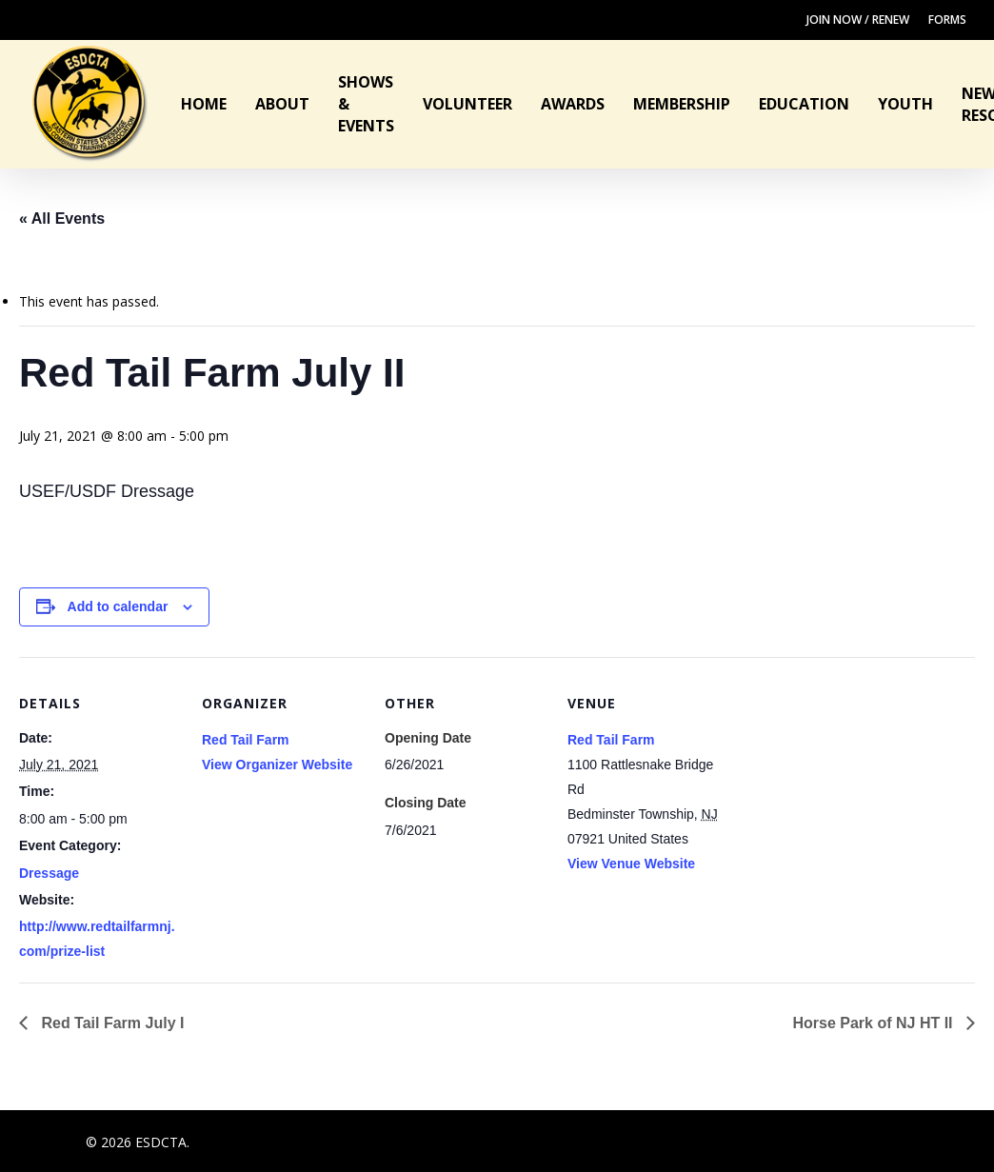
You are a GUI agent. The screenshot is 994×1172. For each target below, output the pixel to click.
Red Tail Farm (245, 739)
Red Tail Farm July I (110, 1023)
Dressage (49, 873)
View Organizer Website (277, 764)
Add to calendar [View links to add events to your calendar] (118, 606)
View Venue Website (631, 863)
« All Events (62, 218)
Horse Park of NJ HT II (875, 1023)
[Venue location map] (850, 787)
